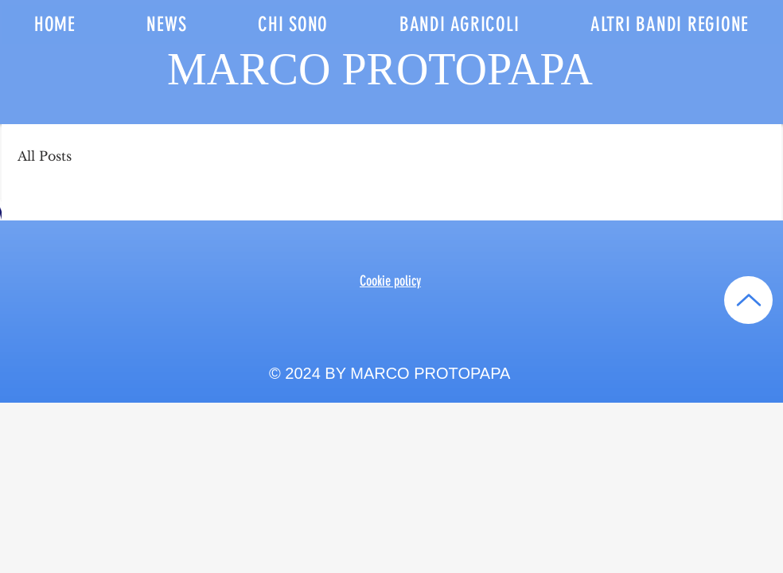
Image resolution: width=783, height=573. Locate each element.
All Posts (45, 156)
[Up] (748, 300)
